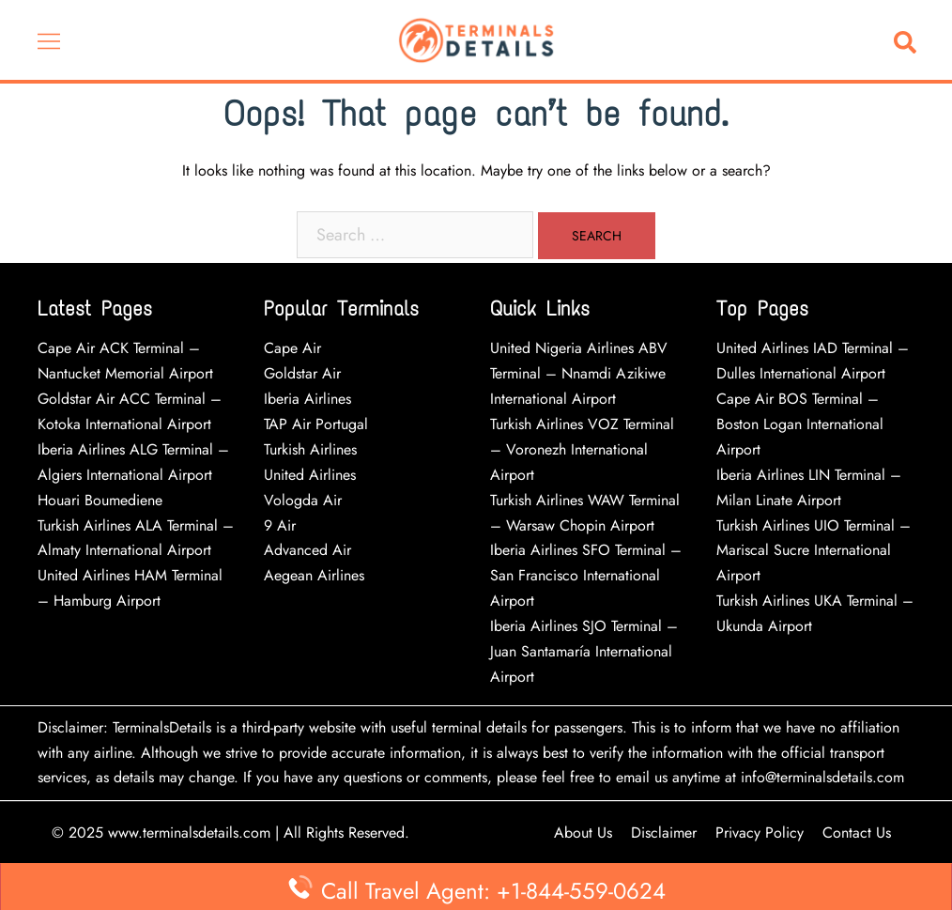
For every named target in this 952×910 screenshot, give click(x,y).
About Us (583, 832)
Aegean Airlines (314, 575)
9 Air (280, 525)
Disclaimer (664, 832)
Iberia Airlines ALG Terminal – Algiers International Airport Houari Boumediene (133, 475)
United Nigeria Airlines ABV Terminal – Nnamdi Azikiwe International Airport (579, 373)
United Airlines (310, 475)
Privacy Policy (759, 832)
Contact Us (856, 832)
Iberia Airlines (307, 398)
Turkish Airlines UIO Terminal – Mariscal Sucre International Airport (813, 551)
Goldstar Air (302, 373)
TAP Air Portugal (316, 424)
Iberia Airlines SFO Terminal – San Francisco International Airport (586, 575)
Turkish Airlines (310, 449)
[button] (908, 40)
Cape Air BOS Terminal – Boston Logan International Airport (799, 424)
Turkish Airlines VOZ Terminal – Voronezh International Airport (582, 449)
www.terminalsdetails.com (189, 832)
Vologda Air (303, 500)
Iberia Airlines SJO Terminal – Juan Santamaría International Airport (584, 651)
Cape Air (292, 348)
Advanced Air (310, 550)
